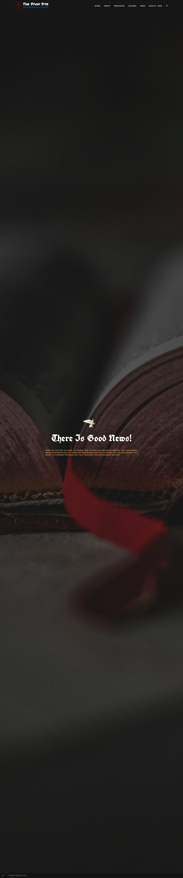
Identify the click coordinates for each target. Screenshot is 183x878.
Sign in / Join (155, 6)
